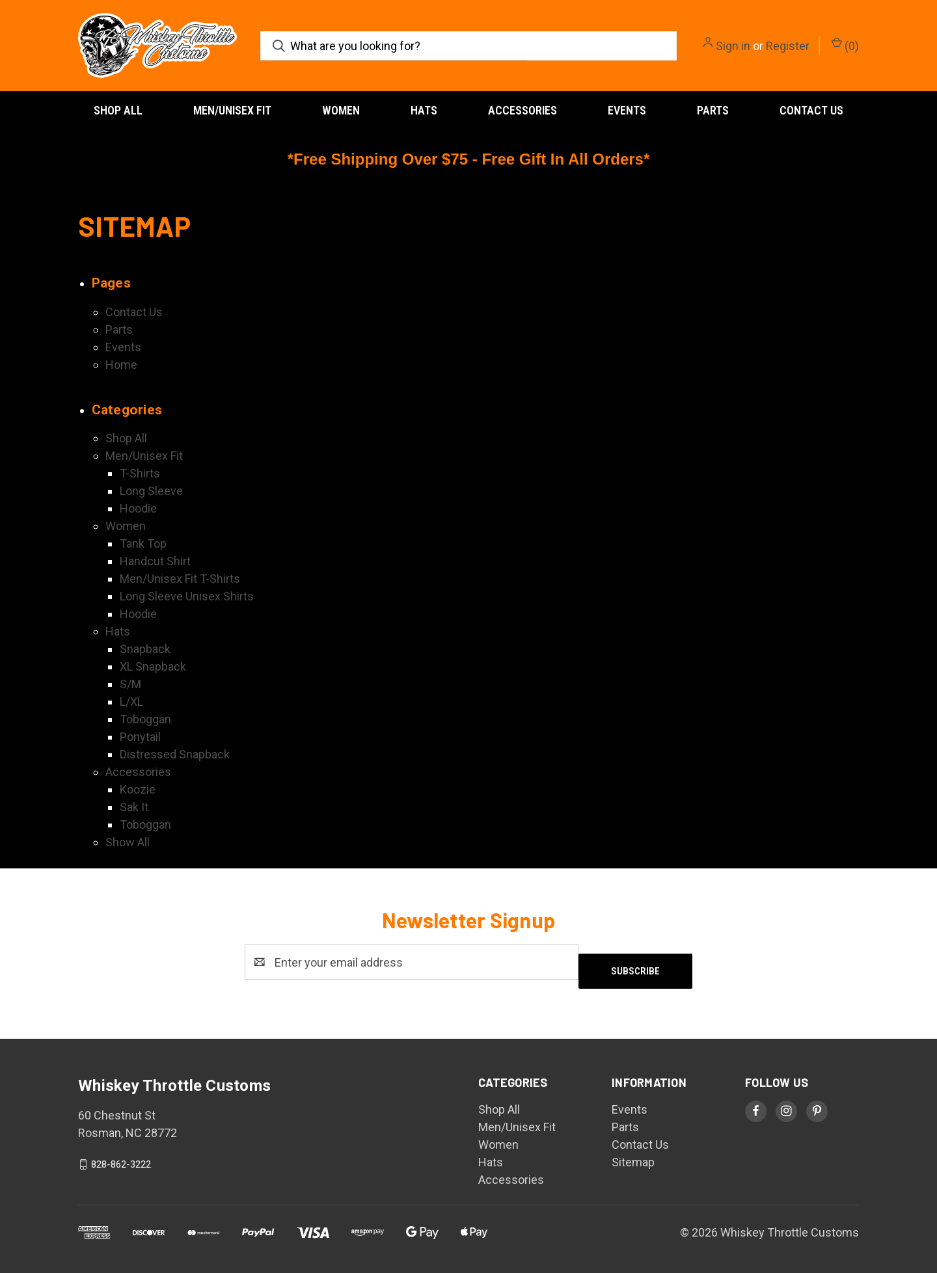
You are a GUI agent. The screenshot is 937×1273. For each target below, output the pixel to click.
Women (341, 110)
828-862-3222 (121, 1155)
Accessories (522, 110)
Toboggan (145, 719)
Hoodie (138, 508)
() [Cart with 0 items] (845, 45)
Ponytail (140, 737)
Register (787, 46)
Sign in (733, 46)
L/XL (131, 701)
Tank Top (143, 543)
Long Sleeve (151, 491)
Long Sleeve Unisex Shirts (187, 596)
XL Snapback (153, 666)
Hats (424, 110)
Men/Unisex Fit (232, 110)
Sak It (134, 807)
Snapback (145, 649)
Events (627, 110)
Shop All (118, 110)
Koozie (138, 789)
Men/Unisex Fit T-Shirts (180, 578)
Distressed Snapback (175, 754)
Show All (127, 842)
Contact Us (811, 110)
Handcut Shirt (155, 561)
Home (121, 364)
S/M (130, 684)
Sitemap (633, 1153)
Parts (713, 110)
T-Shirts (140, 473)
